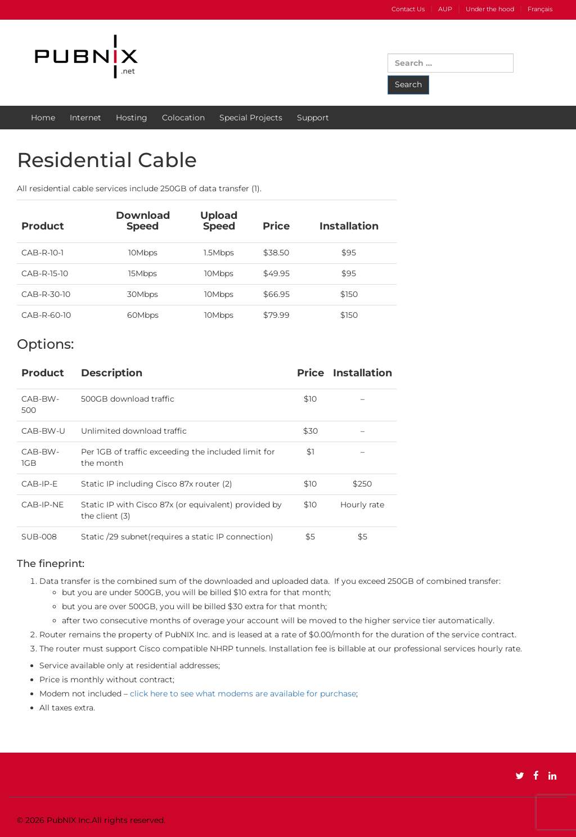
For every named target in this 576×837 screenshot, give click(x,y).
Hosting (131, 117)
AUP (445, 9)
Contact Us (408, 9)
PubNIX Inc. (69, 820)
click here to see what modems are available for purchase (243, 693)
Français (540, 9)
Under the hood (490, 9)
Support (313, 117)
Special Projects (250, 117)
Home (43, 117)
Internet (85, 117)
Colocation (183, 117)
